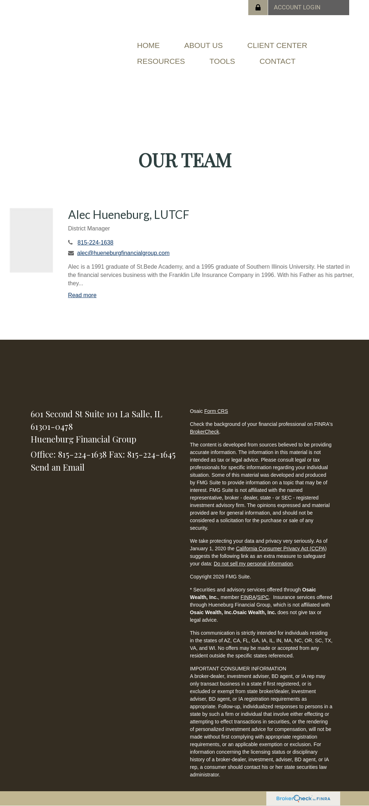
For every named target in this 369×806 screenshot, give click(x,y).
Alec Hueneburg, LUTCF (128, 214)
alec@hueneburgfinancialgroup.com (123, 253)
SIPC (263, 597)
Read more (82, 295)
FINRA (248, 597)
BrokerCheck (204, 432)
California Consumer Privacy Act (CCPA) (281, 548)
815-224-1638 (95, 242)
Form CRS (216, 411)
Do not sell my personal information (253, 564)
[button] (203, 45)
